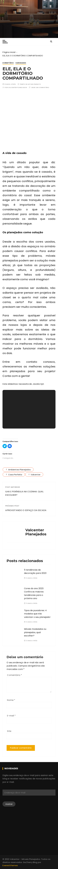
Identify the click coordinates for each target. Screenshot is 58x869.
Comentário (14, 675)
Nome (11, 700)
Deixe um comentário (40, 87)
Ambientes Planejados (19, 469)
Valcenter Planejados (17, 87)
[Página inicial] (9, 52)
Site (9, 731)
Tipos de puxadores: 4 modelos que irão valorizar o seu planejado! (37, 614)
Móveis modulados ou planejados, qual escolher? (35, 632)
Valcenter (35, 474)
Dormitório (8, 63)
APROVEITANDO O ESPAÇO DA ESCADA (25, 510)
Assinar (9, 804)
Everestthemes (10, 865)
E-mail (11, 715)
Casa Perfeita (15, 474)
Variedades (20, 63)
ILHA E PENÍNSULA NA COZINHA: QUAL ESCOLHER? (24, 493)
